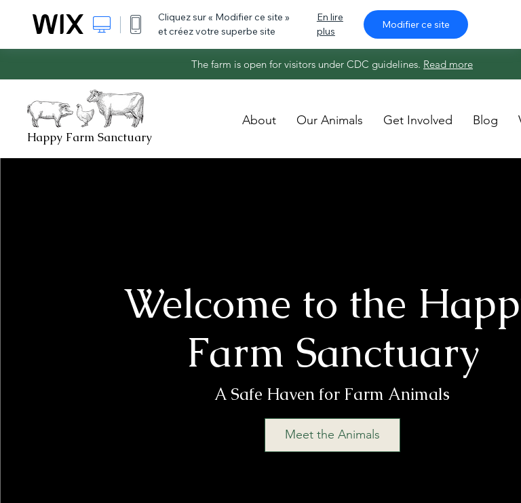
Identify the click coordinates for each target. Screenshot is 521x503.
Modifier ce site (416, 24)
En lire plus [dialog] (330, 24)
